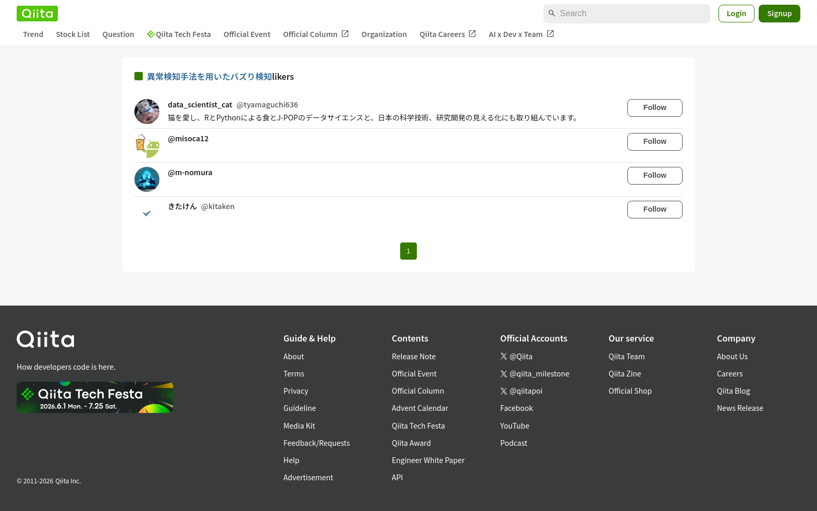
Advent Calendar (420, 408)
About (293, 356)
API (397, 477)
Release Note (414, 356)
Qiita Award (411, 442)
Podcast (513, 442)
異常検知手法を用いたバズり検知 (209, 76)
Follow (654, 107)
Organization (384, 34)
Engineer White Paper (428, 460)
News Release (740, 408)
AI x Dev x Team (521, 34)
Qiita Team (627, 356)
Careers (729, 373)
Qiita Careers (447, 34)
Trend (33, 34)
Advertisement (308, 477)
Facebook (516, 408)
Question (118, 34)
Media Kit (299, 425)
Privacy (295, 390)
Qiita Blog (733, 390)
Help (291, 460)
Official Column (316, 34)
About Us (732, 356)
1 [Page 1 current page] (408, 251)
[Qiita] (37, 13)
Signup (779, 13)
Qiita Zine (625, 373)
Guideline (299, 408)
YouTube (514, 425)
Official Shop (630, 390)
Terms (293, 373)
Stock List (73, 34)
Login (737, 13)
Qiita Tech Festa (179, 34)
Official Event (247, 34)
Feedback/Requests (316, 442)
